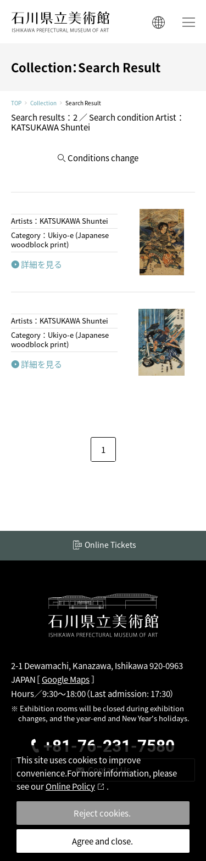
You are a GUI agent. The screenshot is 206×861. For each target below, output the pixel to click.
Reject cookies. (102, 813)
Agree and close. (102, 841)
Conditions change (103, 157)
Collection (43, 103)
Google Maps (66, 679)
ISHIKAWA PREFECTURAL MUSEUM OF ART (60, 21)
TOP (16, 103)
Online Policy (70, 786)
